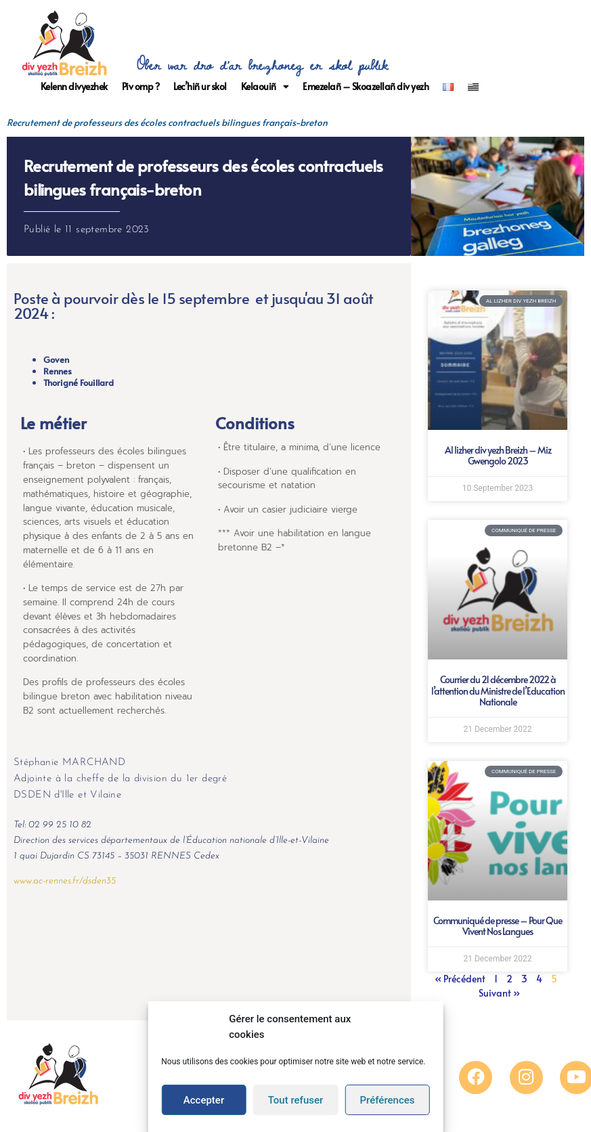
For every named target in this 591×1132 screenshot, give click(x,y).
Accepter (203, 1100)
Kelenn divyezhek (74, 86)
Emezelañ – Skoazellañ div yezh (366, 86)
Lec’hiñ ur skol (200, 86)
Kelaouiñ (265, 86)
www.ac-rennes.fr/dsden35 (65, 881)
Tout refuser (296, 1100)
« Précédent (460, 978)
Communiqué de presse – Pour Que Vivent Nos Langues (497, 926)
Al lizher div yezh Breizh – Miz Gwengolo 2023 (498, 455)
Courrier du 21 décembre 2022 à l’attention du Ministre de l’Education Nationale (498, 691)
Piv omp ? (141, 86)
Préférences (386, 1100)
